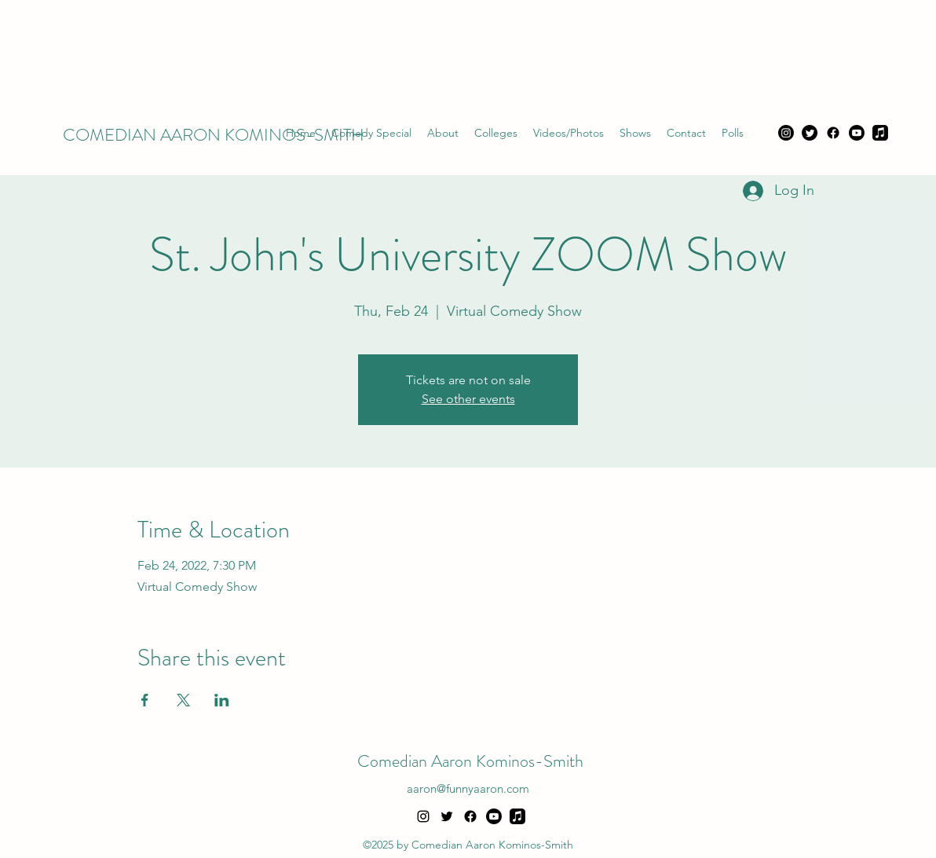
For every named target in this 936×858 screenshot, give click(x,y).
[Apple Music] (880, 133)
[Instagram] (786, 133)
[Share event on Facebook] (144, 700)
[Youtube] (857, 133)
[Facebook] (833, 133)
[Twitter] (809, 133)
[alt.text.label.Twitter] (447, 816)
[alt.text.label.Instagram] (423, 816)
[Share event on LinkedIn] (221, 700)
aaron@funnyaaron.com (468, 788)
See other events (468, 398)
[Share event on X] (183, 700)
